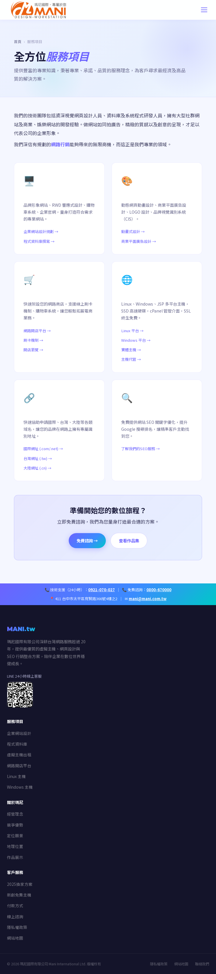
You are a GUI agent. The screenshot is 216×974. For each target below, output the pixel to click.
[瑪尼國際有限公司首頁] (52, 10)
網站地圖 (15, 938)
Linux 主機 (16, 776)
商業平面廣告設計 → (138, 241)
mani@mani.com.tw (147, 598)
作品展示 (15, 857)
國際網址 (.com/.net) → (43, 448)
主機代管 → (131, 359)
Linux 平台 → (132, 330)
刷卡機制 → (33, 340)
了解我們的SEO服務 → (140, 448)
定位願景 (15, 835)
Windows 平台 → (135, 340)
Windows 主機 (20, 787)
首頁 (17, 41)
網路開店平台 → (37, 330)
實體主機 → (131, 349)
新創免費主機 (19, 895)
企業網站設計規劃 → (40, 231)
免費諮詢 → (87, 540)
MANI (21, 629)
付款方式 (15, 905)
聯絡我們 (202, 963)
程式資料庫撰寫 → (39, 241)
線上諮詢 (15, 916)
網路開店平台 (19, 765)
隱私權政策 (17, 927)
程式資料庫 (17, 744)
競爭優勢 (15, 825)
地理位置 (15, 846)
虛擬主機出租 (19, 754)
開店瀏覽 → (33, 349)
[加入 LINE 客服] (20, 705)
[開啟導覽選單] (204, 10)
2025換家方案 (19, 884)
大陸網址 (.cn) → (37, 468)
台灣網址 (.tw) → (37, 458)
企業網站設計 (19, 733)
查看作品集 (129, 540)
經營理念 (15, 814)
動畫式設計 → (133, 231)
